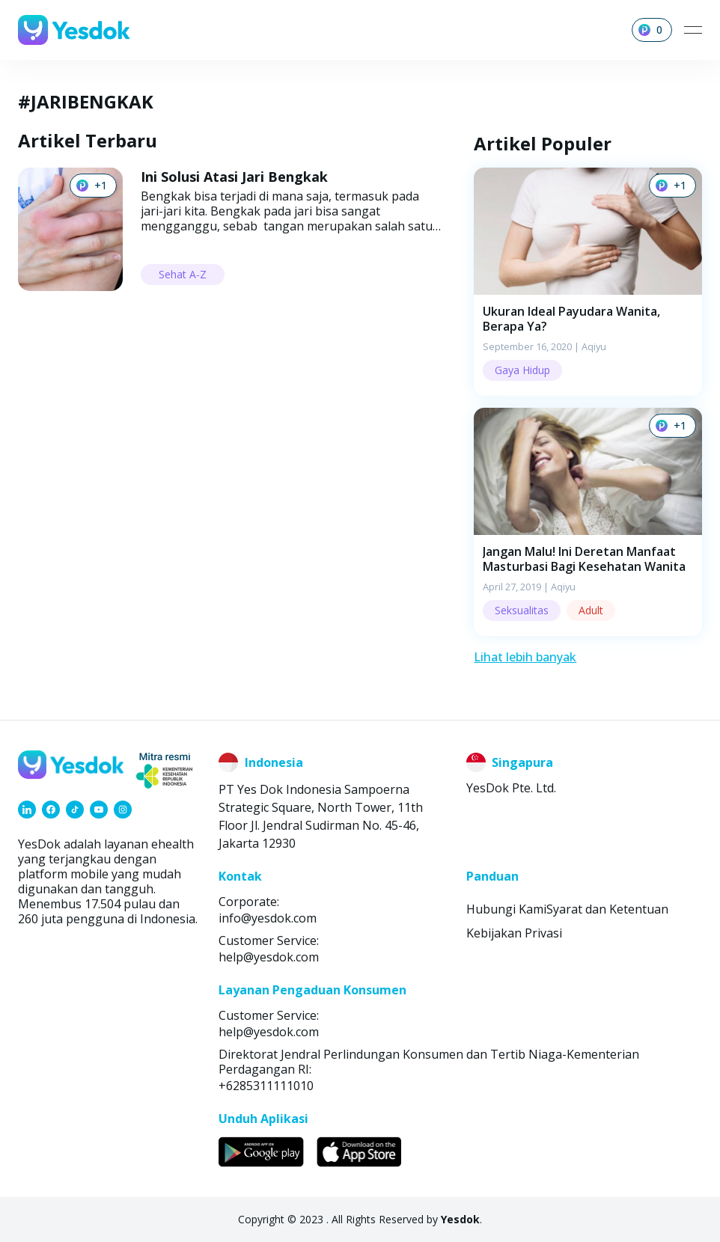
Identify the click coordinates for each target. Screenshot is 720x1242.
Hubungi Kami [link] (506, 909)
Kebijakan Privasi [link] (514, 933)
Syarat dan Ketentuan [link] (607, 909)
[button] (588, 282)
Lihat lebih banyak (525, 657)
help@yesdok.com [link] (269, 957)
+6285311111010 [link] (266, 1085)
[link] (27, 810)
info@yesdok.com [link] (268, 918)
